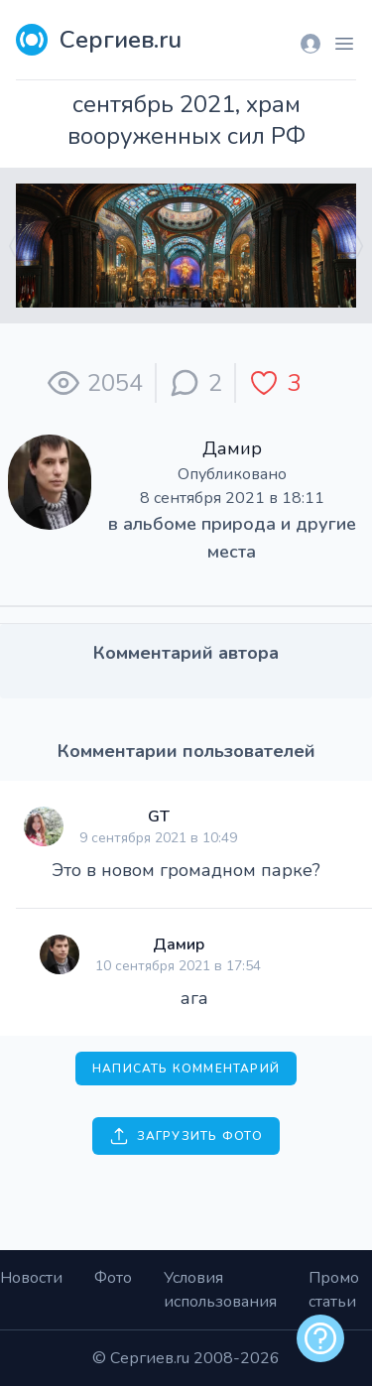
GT (159, 816)
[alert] (320, 1338)
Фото (113, 1278)
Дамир (232, 448)
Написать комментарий (186, 1068)
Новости (31, 1278)
